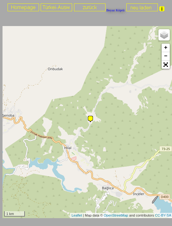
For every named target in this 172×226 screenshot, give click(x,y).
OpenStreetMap (116, 215)
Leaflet (77, 215)
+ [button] (166, 47)
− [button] (166, 56)
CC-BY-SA (163, 215)
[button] (166, 65)
